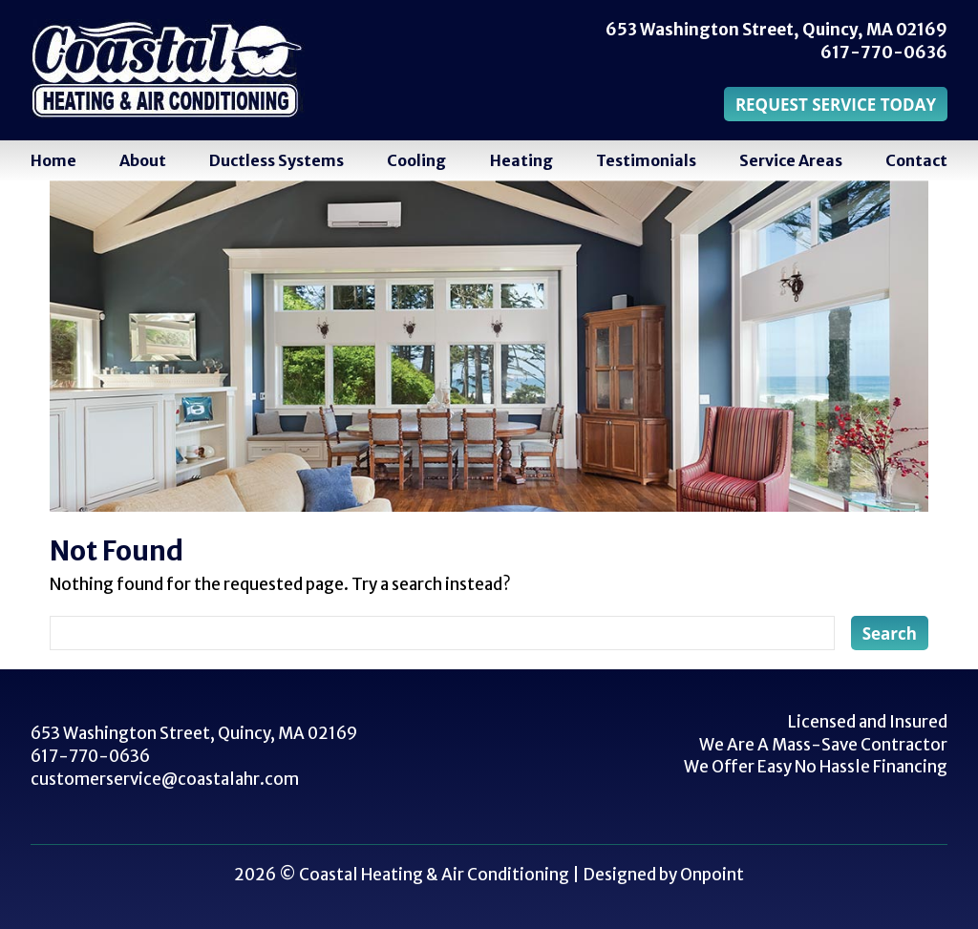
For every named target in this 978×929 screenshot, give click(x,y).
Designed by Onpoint (663, 874)
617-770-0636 (883, 52)
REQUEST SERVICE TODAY (835, 105)
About (142, 160)
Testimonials (646, 160)
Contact (916, 160)
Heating (521, 160)
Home (53, 160)
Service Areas (790, 160)
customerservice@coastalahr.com (165, 779)
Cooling (416, 160)
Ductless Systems (276, 160)
